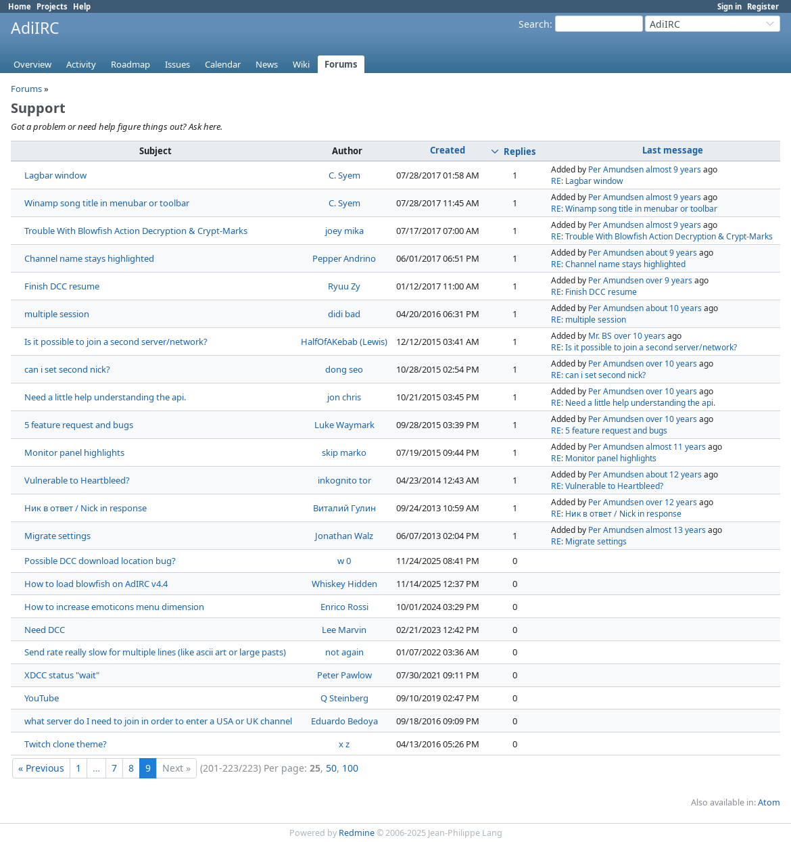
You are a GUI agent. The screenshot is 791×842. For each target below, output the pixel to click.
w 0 (344, 561)
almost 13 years (676, 530)
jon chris (344, 397)
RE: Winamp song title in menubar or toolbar (634, 208)
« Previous (41, 768)
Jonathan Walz (344, 536)
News (267, 64)
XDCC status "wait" (61, 675)
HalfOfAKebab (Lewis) (344, 341)
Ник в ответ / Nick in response (85, 508)
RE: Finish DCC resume (594, 292)
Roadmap (130, 64)
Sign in (729, 6)
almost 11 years (676, 446)
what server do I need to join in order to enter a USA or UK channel (158, 721)
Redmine (357, 833)
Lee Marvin (344, 630)
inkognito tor (344, 480)
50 (331, 768)
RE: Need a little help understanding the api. (633, 402)
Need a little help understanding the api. (105, 397)
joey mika (344, 231)
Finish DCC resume (61, 286)
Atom (769, 802)
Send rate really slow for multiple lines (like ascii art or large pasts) (155, 652)
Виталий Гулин (344, 508)
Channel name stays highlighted (89, 258)
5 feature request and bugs (78, 425)
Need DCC (44, 630)
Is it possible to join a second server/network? (116, 341)
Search (534, 24)
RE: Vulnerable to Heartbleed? (607, 486)
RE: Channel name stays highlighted (618, 264)
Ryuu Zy (344, 286)
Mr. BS (600, 336)
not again (344, 652)
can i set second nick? (67, 369)
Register (763, 6)
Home (19, 6)
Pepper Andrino (344, 258)
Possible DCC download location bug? (100, 561)
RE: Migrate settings (589, 541)
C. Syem (344, 175)
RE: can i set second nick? (598, 375)
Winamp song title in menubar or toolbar (106, 203)
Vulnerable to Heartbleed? (77, 480)
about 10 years (674, 308)
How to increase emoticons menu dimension (114, 607)
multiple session (56, 314)
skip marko (344, 452)
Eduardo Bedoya (344, 721)
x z (344, 744)
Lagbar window (55, 175)
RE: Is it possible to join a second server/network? (644, 347)
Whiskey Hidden (344, 584)
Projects (52, 6)
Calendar (223, 64)
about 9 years (671, 252)
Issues (177, 64)
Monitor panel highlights (74, 452)
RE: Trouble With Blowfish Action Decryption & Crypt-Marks (662, 236)
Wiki (301, 64)
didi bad (344, 314)
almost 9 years (673, 169)
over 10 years (639, 336)
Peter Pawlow (344, 675)
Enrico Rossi (344, 607)
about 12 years (674, 474)
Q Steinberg (344, 698)
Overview (32, 64)
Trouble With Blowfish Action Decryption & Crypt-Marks (135, 231)
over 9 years (669, 280)
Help (82, 6)
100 (350, 768)
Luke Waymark (344, 425)
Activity (81, 64)
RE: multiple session (588, 319)
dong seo (344, 369)
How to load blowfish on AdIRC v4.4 (96, 584)
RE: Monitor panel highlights (603, 458)
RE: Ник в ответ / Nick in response (616, 513)
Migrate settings (57, 536)
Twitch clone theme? (65, 744)
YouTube (41, 698)
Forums (341, 64)
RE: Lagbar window (587, 181)
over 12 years (671, 502)
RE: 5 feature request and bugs (609, 430)
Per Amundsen (616, 169)
